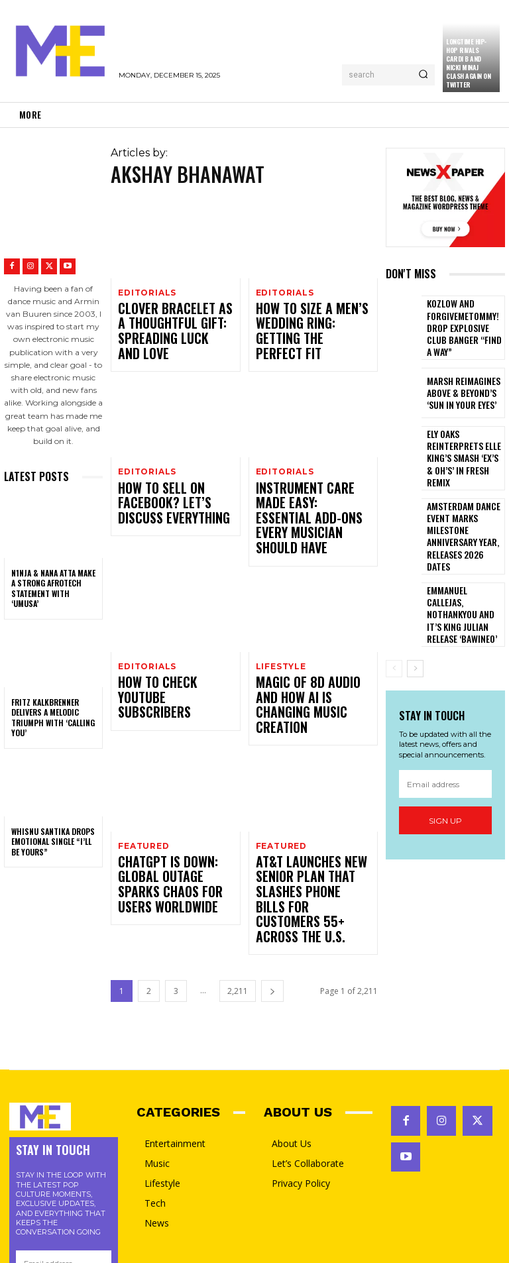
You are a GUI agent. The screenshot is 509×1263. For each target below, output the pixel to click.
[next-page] (272, 838)
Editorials (145, 292)
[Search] (423, 74)
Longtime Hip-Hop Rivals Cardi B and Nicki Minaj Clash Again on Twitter (468, 62)
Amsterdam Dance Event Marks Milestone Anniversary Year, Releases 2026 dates (464, 495)
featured (142, 739)
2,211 (237, 838)
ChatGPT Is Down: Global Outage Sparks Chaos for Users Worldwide (164, 765)
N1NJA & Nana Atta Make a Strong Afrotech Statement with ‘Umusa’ (53, 588)
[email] (445, 720)
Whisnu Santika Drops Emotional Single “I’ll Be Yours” (53, 841)
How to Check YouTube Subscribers (159, 618)
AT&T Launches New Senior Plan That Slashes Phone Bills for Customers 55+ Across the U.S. (313, 770)
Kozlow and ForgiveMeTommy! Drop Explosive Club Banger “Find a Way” (465, 321)
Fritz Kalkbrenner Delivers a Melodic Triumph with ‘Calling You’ (53, 717)
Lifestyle (280, 597)
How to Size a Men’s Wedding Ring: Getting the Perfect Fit (310, 313)
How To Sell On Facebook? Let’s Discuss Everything (175, 465)
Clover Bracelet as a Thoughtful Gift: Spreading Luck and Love (169, 318)
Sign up (445, 757)
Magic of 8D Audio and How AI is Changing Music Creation (309, 618)
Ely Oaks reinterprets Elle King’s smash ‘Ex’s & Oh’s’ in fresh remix (464, 437)
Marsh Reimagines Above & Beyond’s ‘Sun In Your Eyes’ (463, 379)
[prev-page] (394, 605)
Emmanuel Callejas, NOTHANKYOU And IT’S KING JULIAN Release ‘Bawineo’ (461, 554)
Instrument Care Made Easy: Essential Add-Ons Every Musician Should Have (307, 470)
